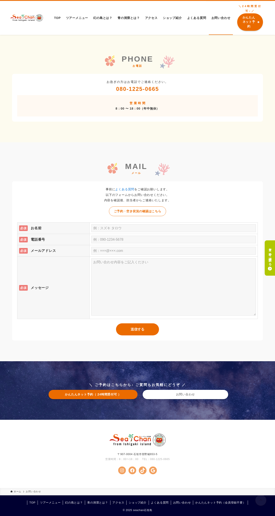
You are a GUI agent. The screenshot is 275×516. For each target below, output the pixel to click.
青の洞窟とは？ (97, 502)
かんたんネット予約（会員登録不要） (220, 502)
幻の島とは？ (74, 502)
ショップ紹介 (138, 502)
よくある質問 (124, 189)
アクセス (118, 502)
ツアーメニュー (50, 502)
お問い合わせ (182, 502)
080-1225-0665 (137, 89)
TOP (32, 502)
